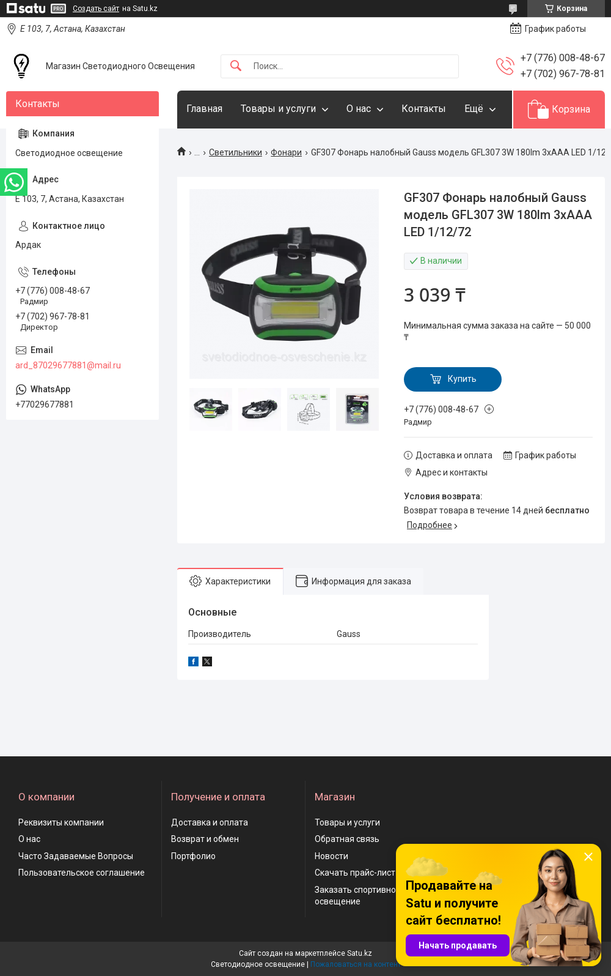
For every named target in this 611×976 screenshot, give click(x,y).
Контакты (423, 108)
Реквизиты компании (61, 822)
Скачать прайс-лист (355, 872)
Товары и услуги (278, 108)
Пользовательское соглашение (81, 872)
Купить (462, 379)
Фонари (286, 152)
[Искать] (235, 66)
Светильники (235, 152)
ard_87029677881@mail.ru (68, 365)
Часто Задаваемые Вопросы (75, 856)
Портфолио (193, 856)
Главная (204, 108)
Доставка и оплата (209, 822)
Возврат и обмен (205, 839)
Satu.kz (359, 953)
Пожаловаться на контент (355, 964)
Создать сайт (96, 8)
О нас (358, 108)
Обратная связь (347, 839)
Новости (331, 856)
